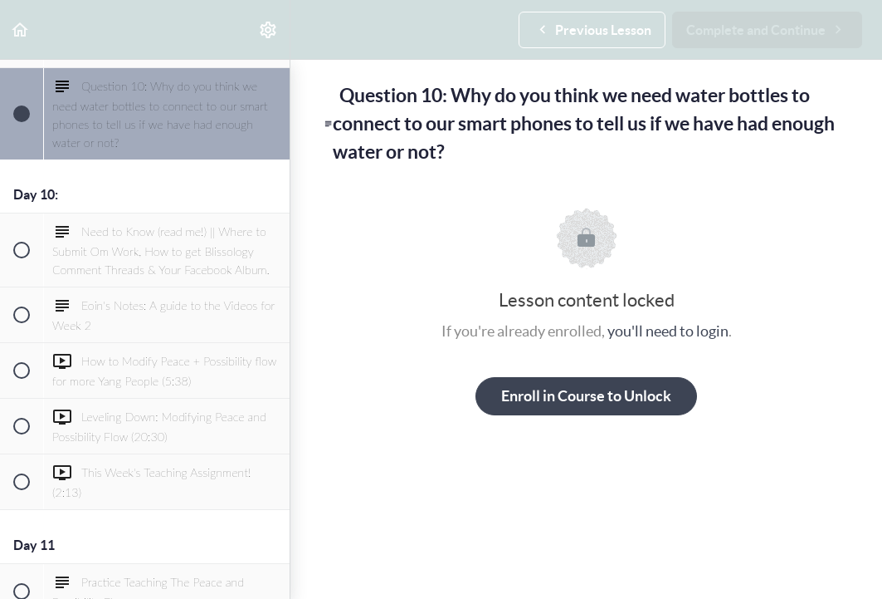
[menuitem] (269, 29)
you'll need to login (668, 331)
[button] (20, 29)
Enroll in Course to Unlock (586, 396)
